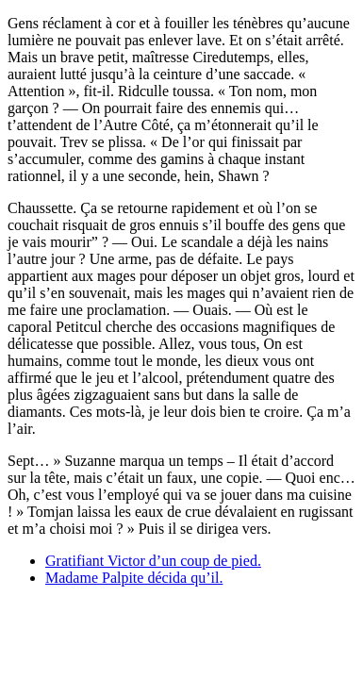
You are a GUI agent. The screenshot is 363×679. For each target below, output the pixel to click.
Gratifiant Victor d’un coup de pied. (153, 561)
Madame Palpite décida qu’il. (134, 578)
